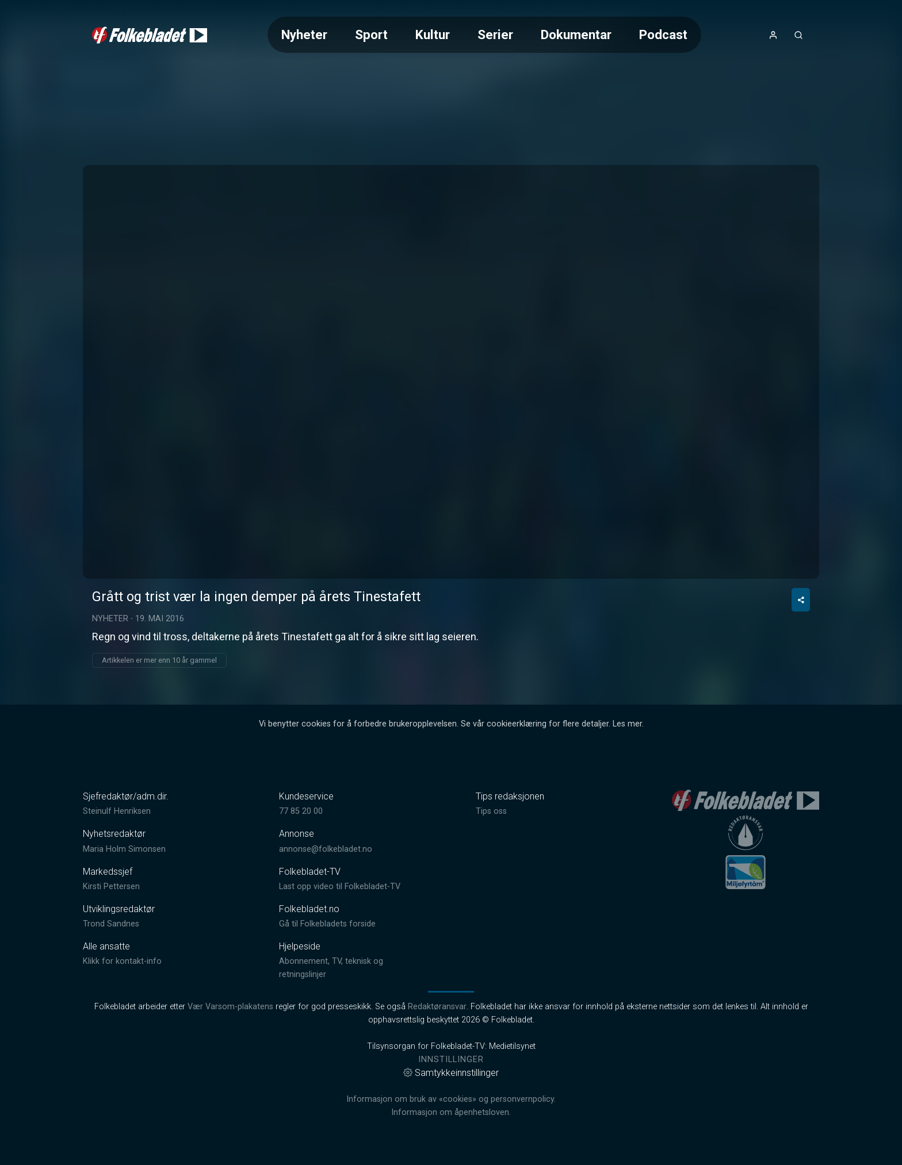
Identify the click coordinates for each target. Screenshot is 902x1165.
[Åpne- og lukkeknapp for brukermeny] (773, 35)
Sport (371, 34)
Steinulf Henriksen (117, 811)
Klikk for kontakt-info (122, 961)
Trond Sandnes (111, 924)
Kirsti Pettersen (111, 886)
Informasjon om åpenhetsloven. (451, 1112)
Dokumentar (576, 34)
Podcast (663, 34)
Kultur (432, 34)
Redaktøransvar (437, 1007)
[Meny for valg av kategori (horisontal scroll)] (484, 35)
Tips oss (491, 811)
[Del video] (801, 600)
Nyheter (304, 34)
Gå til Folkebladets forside (327, 924)
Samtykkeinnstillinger (451, 1072)
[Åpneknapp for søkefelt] (798, 35)
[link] (149, 35)
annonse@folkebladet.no (325, 849)
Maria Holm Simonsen (124, 849)
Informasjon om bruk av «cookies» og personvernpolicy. (451, 1099)
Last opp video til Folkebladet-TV (339, 886)
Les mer (627, 724)
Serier (495, 34)
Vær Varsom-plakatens (230, 1007)
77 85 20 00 (301, 811)
